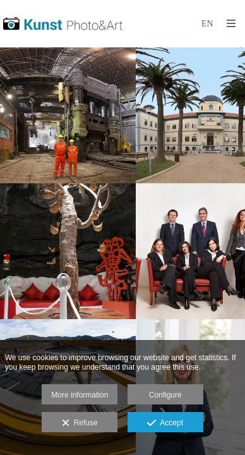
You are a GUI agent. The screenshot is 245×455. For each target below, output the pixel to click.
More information (79, 395)
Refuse (80, 423)
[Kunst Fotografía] (62, 23)
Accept (165, 423)
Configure (165, 395)
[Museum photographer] (68, 251)
